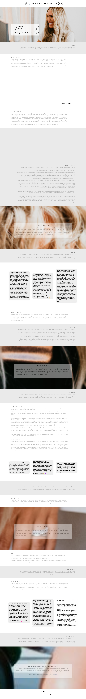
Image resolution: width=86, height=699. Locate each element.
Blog (42, 3)
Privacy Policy (44, 694)
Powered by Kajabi (43, 696)
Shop (55, 3)
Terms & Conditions (35, 694)
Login (50, 694)
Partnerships (56, 694)
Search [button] (60, 3)
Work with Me (36, 3)
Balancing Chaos (48, 3)
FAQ (28, 694)
